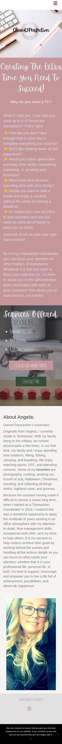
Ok (31, 739)
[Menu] (55, 3)
